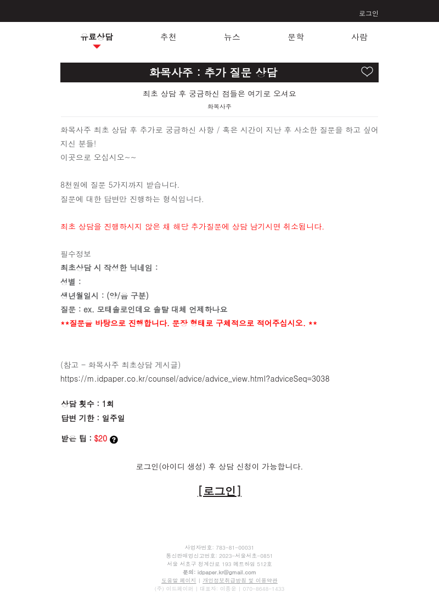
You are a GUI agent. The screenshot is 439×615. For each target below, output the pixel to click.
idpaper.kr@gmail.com (227, 572)
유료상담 (96, 36)
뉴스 (232, 36)
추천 (168, 36)
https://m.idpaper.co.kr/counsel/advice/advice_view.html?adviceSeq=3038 (195, 378)
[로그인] (219, 491)
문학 (296, 36)
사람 (359, 36)
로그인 (369, 13)
